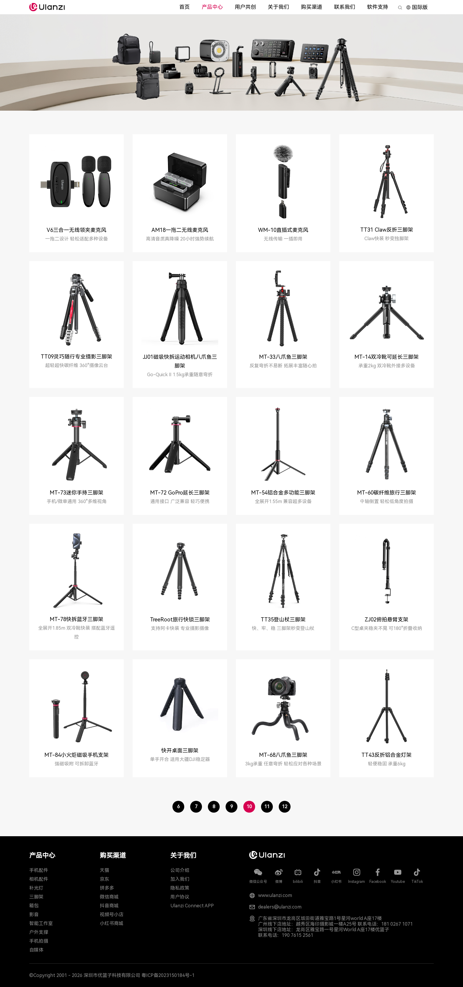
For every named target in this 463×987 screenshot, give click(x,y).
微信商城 (109, 897)
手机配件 (38, 870)
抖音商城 (109, 906)
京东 (104, 879)
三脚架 (36, 897)
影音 (34, 914)
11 (267, 806)
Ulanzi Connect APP (192, 906)
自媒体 (36, 950)
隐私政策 (179, 888)
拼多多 (107, 888)
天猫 (104, 870)
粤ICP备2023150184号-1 (168, 975)
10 (249, 806)
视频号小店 (111, 914)
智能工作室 (41, 923)
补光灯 (36, 888)
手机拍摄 (38, 941)
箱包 (34, 906)
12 (284, 806)
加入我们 (179, 879)
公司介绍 (179, 870)
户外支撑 (38, 932)
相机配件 (38, 879)
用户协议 (179, 897)
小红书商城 (111, 923)
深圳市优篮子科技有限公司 (112, 975)
